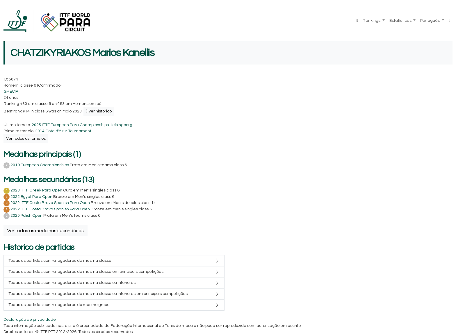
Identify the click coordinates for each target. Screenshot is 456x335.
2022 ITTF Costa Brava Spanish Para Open (50, 203)
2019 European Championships (39, 165)
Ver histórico (99, 111)
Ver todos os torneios (26, 139)
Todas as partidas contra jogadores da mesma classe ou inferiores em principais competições (98, 294)
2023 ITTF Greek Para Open (36, 190)
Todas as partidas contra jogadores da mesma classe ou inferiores (72, 283)
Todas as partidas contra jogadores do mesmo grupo (58, 305)
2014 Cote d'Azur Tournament (63, 131)
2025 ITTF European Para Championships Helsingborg (82, 125)
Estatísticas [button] (400, 21)
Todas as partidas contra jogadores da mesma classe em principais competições (85, 272)
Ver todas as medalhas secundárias (45, 230)
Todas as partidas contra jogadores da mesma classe (59, 261)
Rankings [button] (372, 21)
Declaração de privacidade (29, 320)
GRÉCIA (10, 91)
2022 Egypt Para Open (31, 197)
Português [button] (430, 21)
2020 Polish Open (26, 216)
